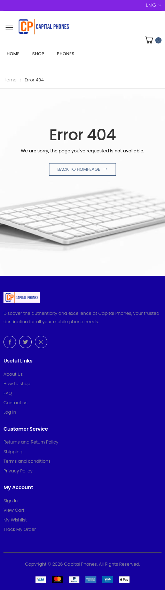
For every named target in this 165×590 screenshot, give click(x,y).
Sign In (10, 501)
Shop (38, 54)
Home (13, 54)
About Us (13, 374)
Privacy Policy (18, 471)
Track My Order (19, 529)
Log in (9, 412)
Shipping (12, 452)
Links (151, 5)
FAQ (7, 393)
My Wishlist (15, 520)
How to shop (16, 383)
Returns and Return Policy (30, 442)
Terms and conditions (26, 461)
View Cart (13, 510)
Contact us (15, 403)
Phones (65, 54)
